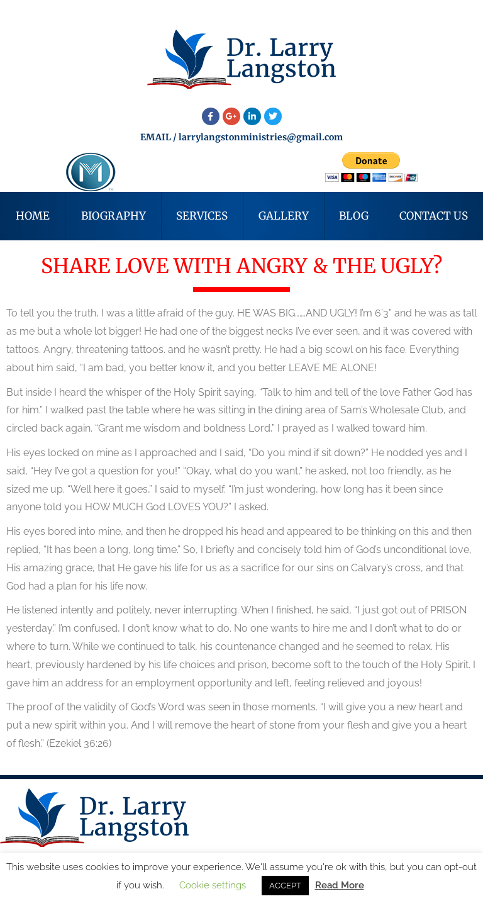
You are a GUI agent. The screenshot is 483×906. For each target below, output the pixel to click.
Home (33, 216)
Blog (354, 216)
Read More (339, 885)
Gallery (283, 216)
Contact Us (433, 216)
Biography (113, 216)
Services (202, 216)
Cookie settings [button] (212, 885)
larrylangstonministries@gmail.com (261, 137)
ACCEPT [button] (285, 885)
